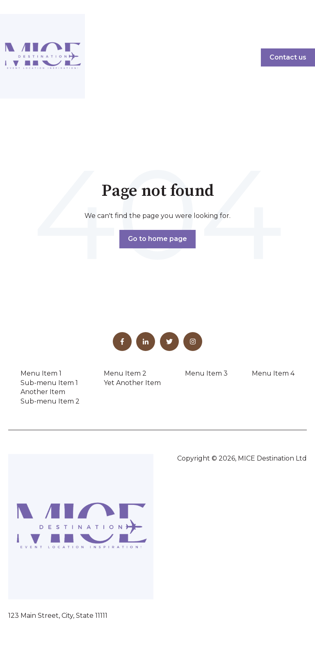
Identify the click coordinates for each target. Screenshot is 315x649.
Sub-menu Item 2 (50, 401)
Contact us (287, 57)
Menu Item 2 (125, 373)
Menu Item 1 (41, 373)
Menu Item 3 (206, 373)
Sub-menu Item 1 (49, 383)
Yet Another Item (132, 383)
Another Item (43, 392)
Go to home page (157, 239)
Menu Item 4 (273, 373)
